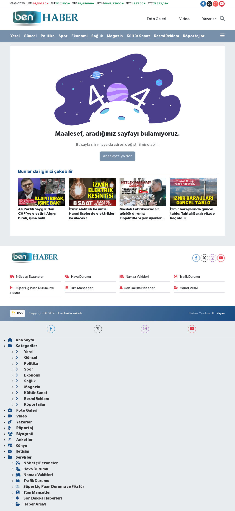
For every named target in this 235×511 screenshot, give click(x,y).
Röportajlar (193, 36)
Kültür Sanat (138, 36)
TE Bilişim (218, 313)
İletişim (18, 451)
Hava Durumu (78, 276)
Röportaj (20, 428)
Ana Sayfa (21, 340)
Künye (17, 446)
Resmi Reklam (166, 36)
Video (182, 19)
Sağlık (97, 36)
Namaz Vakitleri (134, 276)
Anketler (20, 440)
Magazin (115, 36)
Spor (63, 36)
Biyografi (20, 434)
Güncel (30, 36)
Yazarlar (206, 19)
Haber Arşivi (186, 288)
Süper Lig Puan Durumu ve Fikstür (32, 290)
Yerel (15, 36)
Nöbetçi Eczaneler (27, 276)
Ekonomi (79, 36)
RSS (17, 313)
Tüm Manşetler (79, 288)
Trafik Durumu (187, 276)
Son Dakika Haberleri (138, 288)
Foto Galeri (154, 19)
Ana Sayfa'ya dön (117, 156)
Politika (48, 36)
